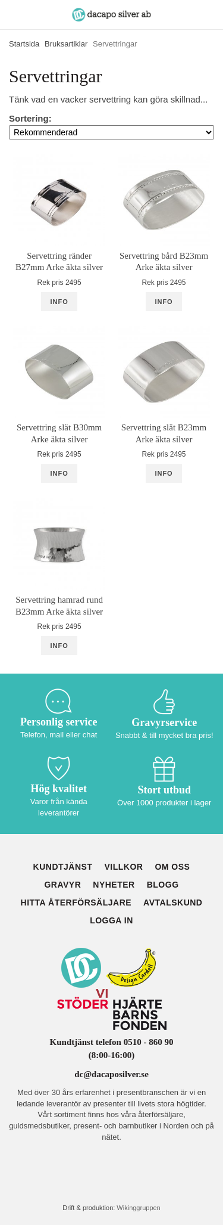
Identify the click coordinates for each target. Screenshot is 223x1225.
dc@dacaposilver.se (111, 1074)
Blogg (163, 884)
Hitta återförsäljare (76, 902)
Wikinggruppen (138, 1207)
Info (59, 301)
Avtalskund (172, 902)
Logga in (111, 920)
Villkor (123, 867)
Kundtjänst (63, 867)
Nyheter (113, 884)
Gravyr (62, 884)
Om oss (172, 867)
